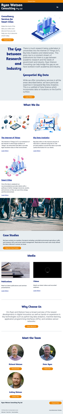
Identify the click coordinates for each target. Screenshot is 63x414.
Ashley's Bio (15, 396)
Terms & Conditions (15, 412)
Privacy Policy (8, 412)
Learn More (29, 97)
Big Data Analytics (41, 137)
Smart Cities (6, 180)
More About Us (31, 326)
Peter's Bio (47, 369)
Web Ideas (60, 410)
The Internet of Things (10, 137)
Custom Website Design (53, 410)
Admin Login (3, 412)
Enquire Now (31, 1)
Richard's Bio (15, 369)
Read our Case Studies (12, 248)
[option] (31, 28)
